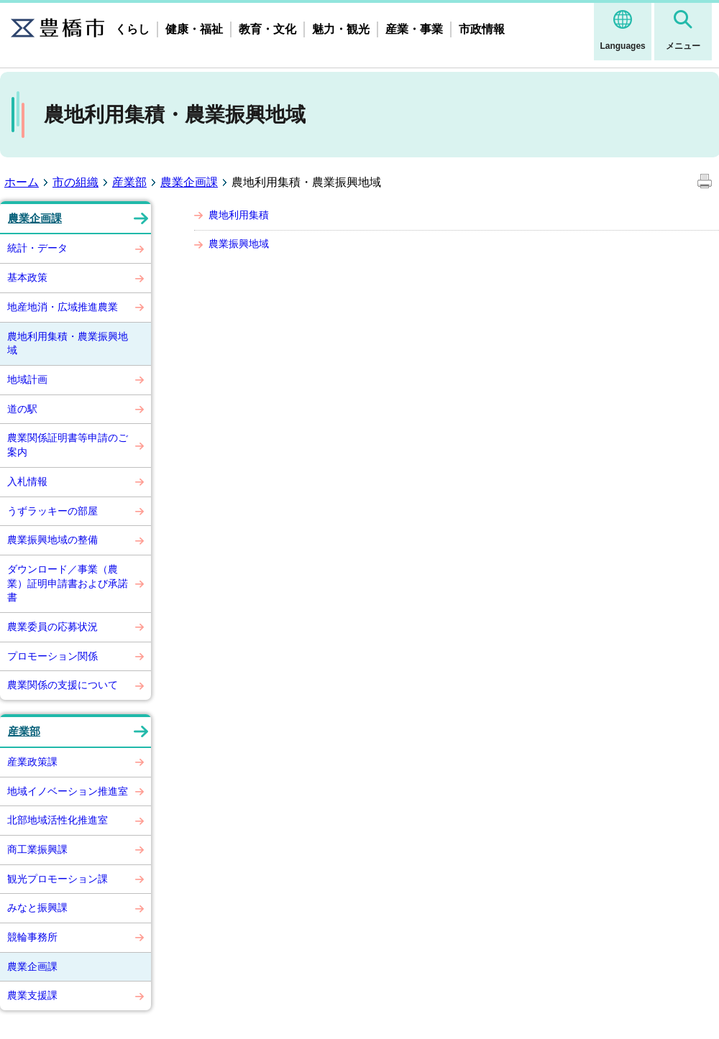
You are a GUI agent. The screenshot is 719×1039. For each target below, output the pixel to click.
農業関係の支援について (62, 685)
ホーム (21, 182)
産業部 (129, 182)
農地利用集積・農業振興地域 (67, 343)
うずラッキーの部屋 (52, 511)
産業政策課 (32, 761)
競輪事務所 (32, 937)
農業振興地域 (239, 243)
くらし (132, 29)
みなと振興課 (37, 907)
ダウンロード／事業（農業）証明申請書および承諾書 (67, 583)
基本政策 (27, 277)
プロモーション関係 (52, 656)
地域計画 (27, 379)
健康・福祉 (194, 29)
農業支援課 (32, 995)
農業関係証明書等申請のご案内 (67, 445)
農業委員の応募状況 (52, 626)
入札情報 (27, 481)
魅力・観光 (341, 29)
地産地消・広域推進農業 (62, 307)
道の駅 (22, 409)
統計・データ (37, 248)
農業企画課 (189, 182)
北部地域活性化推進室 (57, 820)
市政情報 (482, 29)
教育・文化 (267, 29)
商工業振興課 (37, 849)
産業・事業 (414, 29)
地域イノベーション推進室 (67, 791)
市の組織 (75, 182)
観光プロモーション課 (57, 879)
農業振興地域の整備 (52, 539)
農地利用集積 (239, 215)
